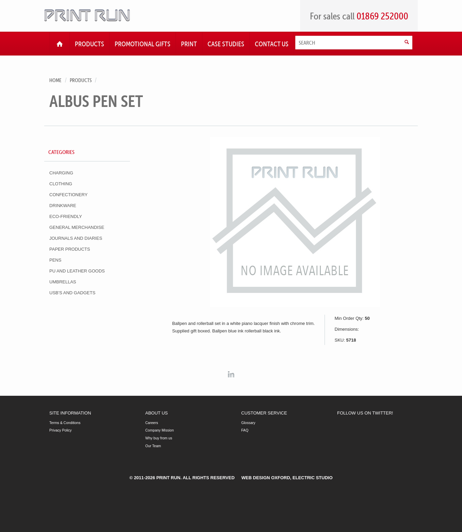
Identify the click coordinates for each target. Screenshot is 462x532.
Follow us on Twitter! (365, 413)
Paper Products (69, 249)
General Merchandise (76, 227)
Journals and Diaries (75, 238)
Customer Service (264, 413)
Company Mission (159, 430)
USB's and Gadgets (72, 292)
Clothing (60, 183)
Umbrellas (62, 281)
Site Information (70, 413)
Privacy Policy (60, 430)
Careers (151, 423)
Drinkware (62, 205)
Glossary (248, 423)
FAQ (244, 430)
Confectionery (68, 194)
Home (55, 80)
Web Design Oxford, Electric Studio (287, 477)
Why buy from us (158, 438)
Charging (61, 172)
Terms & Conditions (64, 423)
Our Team (153, 446)
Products (81, 80)
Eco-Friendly (65, 216)
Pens (55, 260)
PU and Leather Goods (77, 270)
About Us (156, 413)
